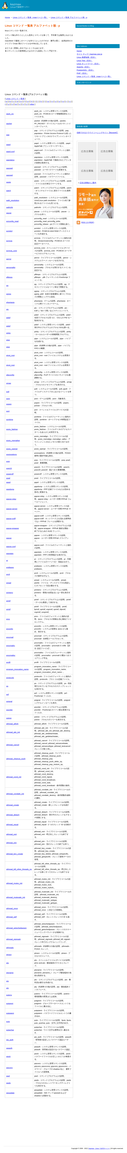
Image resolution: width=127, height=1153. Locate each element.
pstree (9, 718)
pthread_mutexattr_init (15, 897)
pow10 (9, 468)
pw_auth (9, 1040)
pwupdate (10, 1093)
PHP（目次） (82, 73)
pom (8, 399)
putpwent (10, 1013)
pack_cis (10, 114)
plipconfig (10, 375)
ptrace (9, 955)
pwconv (9, 1068)
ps (7, 686)
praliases (10, 567)
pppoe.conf (11, 546)
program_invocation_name (17, 669)
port (7, 411)
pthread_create (12, 805)
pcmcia (9, 241)
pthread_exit (11, 834)
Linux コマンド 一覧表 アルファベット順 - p (69, 17)
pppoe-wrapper (12, 528)
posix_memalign (13, 440)
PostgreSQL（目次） (85, 70)
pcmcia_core (11, 251)
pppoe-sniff (11, 519)
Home (7, 17)
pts (7, 963)
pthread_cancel (12, 745)
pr (7, 560)
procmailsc (10, 655)
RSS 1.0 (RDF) (87, 222)
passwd (9, 168)
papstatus (10, 160)
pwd (8, 1076)
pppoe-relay (11, 499)
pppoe (9, 538)
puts (8, 1021)
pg (7, 285)
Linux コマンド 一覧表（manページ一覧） (30, 17)
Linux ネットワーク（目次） (88, 64)
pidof (8, 318)
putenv (9, 995)
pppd (8, 482)
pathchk (9, 207)
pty (7, 988)
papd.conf (10, 151)
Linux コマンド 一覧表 (15, 99)
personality (10, 267)
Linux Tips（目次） (85, 60)
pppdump (10, 489)
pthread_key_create (14, 854)
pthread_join (11, 843)
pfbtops (9, 277)
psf (7, 694)
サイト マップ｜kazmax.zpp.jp (89, 54)
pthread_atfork (12, 724)
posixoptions (11, 454)
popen (9, 404)
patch (8, 191)
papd (8, 145)
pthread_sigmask (13, 939)
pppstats (9, 553)
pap (7, 135)
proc (8, 619)
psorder (9, 710)
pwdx (8, 1083)
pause (8, 213)
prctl (8, 574)
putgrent (9, 1003)
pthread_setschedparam (16, 928)
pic (7, 309)
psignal (9, 701)
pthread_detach (12, 815)
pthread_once (12, 908)
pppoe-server (11, 509)
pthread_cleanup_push (15, 759)
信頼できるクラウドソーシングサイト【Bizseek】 (97, 133)
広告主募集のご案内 (88, 183)
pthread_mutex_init (14, 883)
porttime (9, 419)
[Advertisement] (39, 72)
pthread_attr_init (13, 732)
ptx (7, 981)
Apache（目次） (83, 67)
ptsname (9, 973)
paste (8, 182)
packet (9, 124)
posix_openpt (11, 449)
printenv (9, 593)
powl (8, 478)
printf (8, 601)
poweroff (9, 474)
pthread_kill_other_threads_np (19, 869)
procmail (9, 637)
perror (8, 259)
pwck (8, 1056)
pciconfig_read (12, 221)
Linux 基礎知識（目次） (86, 57)
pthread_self (11, 917)
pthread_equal (12, 824)
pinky (8, 333)
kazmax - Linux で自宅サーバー (99, 1148)
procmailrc (10, 646)
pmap (8, 383)
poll (7, 392)
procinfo (9, 629)
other (32, 104)
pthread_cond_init (13, 777)
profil (8, 662)
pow (8, 461)
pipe (8, 340)
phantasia (10, 302)
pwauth (9, 1048)
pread (8, 583)
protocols (10, 678)
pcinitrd (9, 231)
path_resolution (12, 200)
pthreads (10, 948)
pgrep (8, 294)
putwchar (10, 1030)
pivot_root (10, 355)
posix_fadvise (12, 429)
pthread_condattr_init (15, 794)
